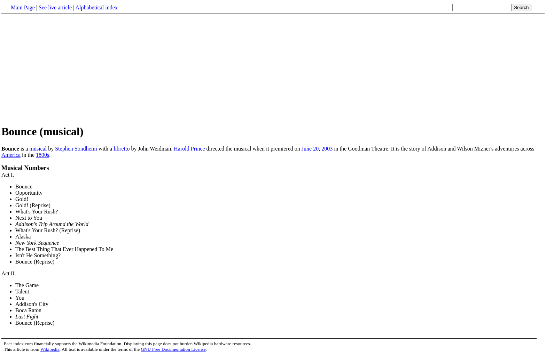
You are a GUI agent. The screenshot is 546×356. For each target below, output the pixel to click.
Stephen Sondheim (76, 149)
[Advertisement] (273, 69)
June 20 (310, 149)
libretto (122, 149)
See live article (55, 7)
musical (38, 149)
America (11, 155)
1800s (42, 155)
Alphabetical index (96, 7)
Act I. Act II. (273, 249)
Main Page (23, 7)
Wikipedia (50, 349)
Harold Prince (189, 149)
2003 (327, 149)
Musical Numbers (25, 167)
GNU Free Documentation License (173, 349)
